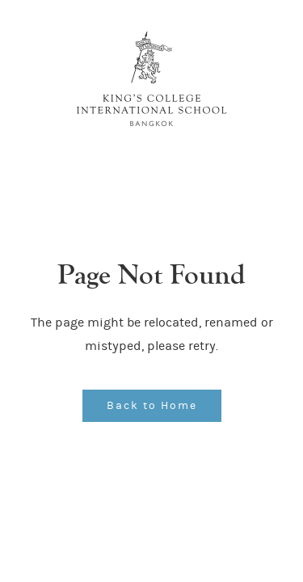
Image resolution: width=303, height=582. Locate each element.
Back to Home (152, 405)
